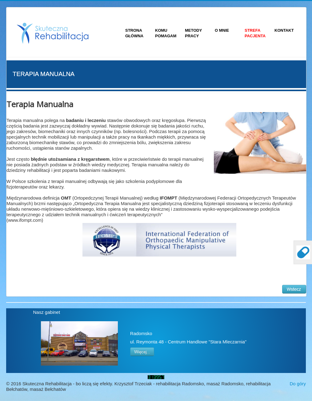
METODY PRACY (193, 33)
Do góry (298, 383)
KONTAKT (284, 30)
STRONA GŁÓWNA (134, 33)
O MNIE (222, 30)
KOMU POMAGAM (165, 33)
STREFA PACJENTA (255, 33)
